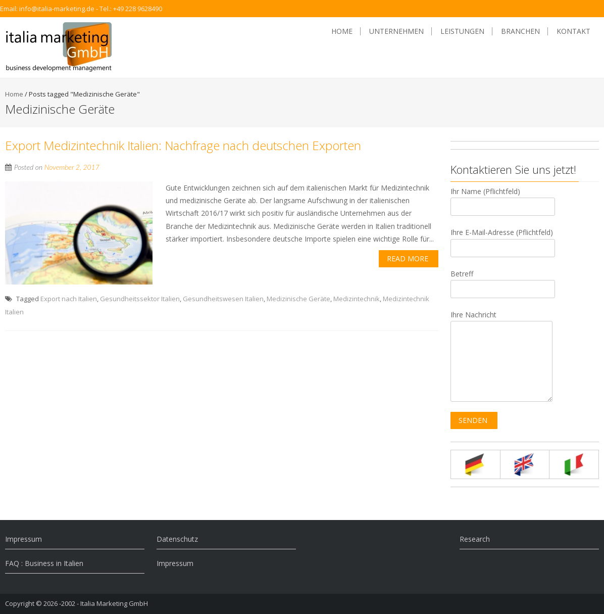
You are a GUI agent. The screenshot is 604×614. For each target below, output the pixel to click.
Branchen (520, 31)
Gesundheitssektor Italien (140, 298)
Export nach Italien (68, 298)
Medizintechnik (356, 298)
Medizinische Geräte (298, 298)
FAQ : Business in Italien (44, 563)
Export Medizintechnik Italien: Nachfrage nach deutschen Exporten (183, 145)
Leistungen (462, 31)
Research (475, 539)
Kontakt (573, 31)
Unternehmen (396, 31)
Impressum (23, 539)
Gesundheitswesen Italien (223, 298)
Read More (407, 258)
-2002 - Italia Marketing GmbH (103, 603)
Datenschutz (177, 539)
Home (342, 31)
